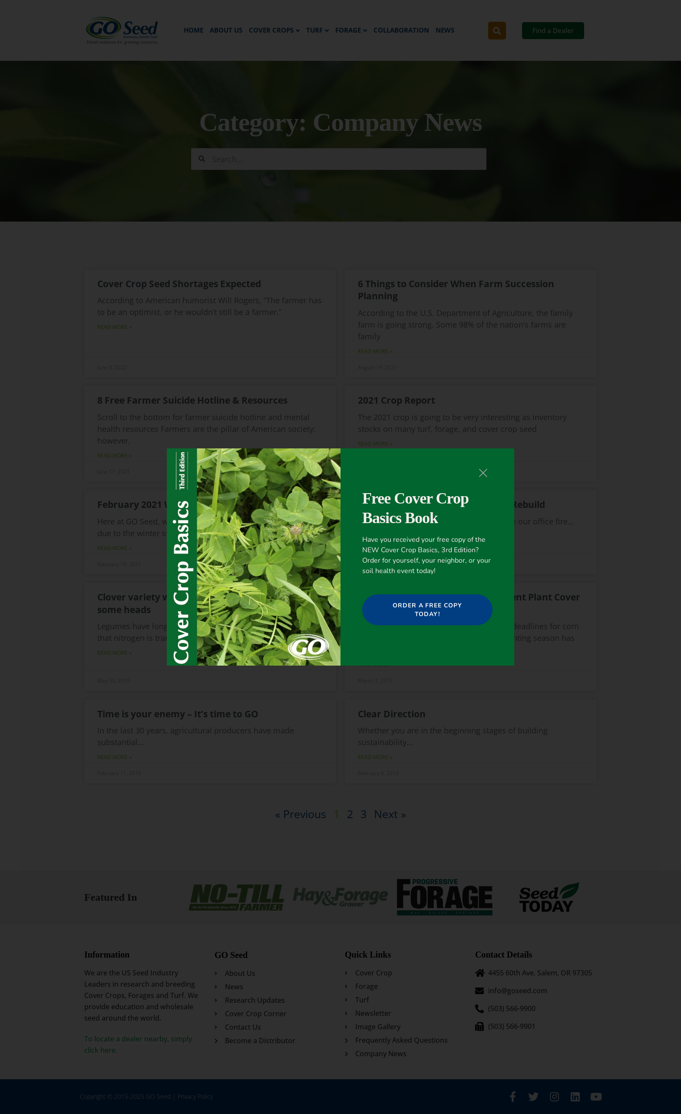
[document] (340, 557)
